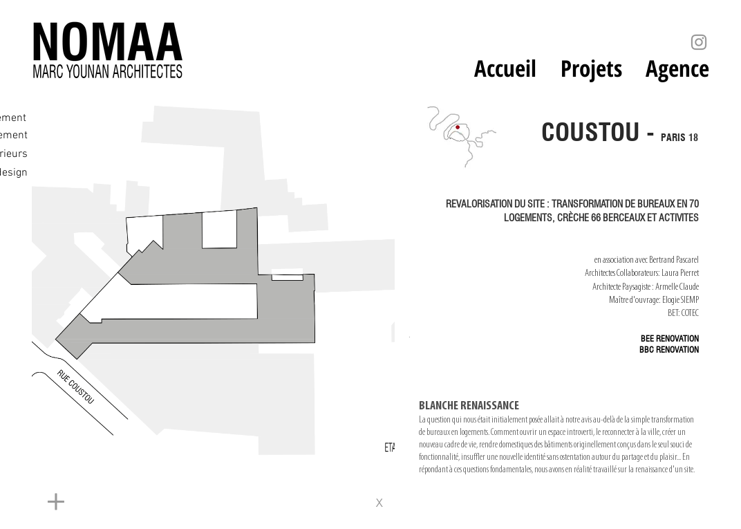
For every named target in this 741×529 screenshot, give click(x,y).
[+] (177, 503)
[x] (384, 503)
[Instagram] (698, 42)
